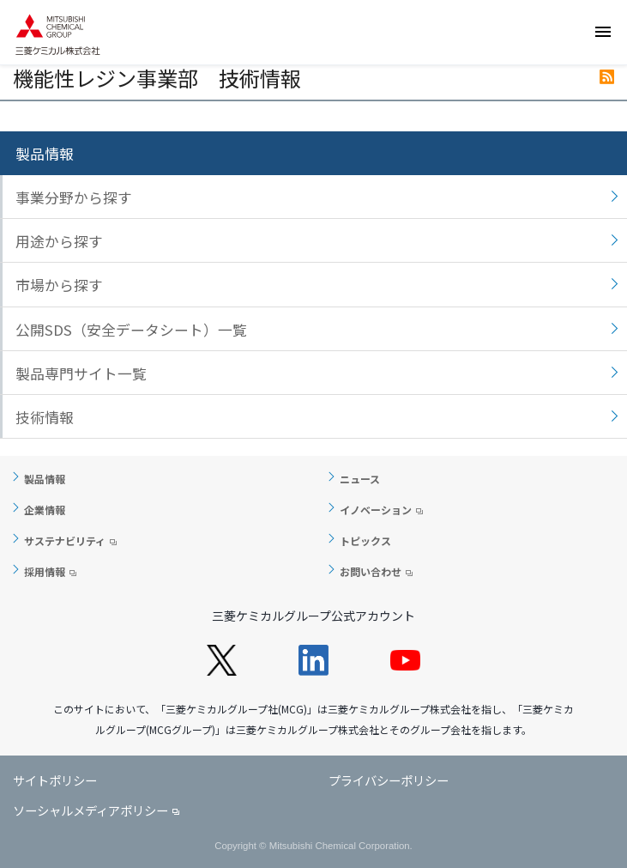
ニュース (360, 478)
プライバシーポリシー (389, 780)
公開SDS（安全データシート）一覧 (131, 329)
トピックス (365, 540)
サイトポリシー (55, 780)
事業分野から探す (73, 197)
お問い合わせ (370, 571)
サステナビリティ (65, 540)
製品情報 (44, 153)
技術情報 (44, 417)
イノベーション (376, 509)
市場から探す (59, 285)
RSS (607, 77)
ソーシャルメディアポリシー (90, 810)
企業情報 (44, 509)
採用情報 (44, 571)
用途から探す (59, 241)
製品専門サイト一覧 (81, 373)
